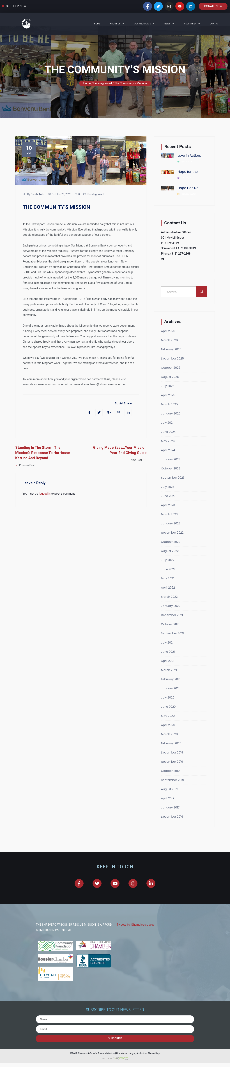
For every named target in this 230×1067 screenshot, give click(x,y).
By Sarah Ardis (36, 202)
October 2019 (170, 779)
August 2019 (169, 798)
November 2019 (172, 770)
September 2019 (172, 788)
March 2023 (169, 523)
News (169, 24)
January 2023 (170, 532)
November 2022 (172, 541)
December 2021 (172, 623)
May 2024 (168, 449)
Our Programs (144, 24)
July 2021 (167, 651)
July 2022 (167, 568)
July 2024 (167, 431)
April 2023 (168, 513)
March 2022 (169, 605)
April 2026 (168, 339)
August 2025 (170, 385)
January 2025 (170, 422)
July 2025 (167, 394)
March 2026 (169, 349)
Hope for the (188, 180)
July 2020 (167, 706)
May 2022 (168, 587)
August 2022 (170, 559)
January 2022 (170, 614)
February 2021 (171, 688)
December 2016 (172, 825)
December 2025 (172, 367)
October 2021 (170, 633)
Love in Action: (189, 164)
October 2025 (170, 376)
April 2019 (167, 807)
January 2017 (170, 816)
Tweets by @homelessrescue (136, 933)
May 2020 (168, 724)
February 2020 (171, 752)
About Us (117, 24)
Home (97, 23)
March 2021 (169, 678)
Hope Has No (188, 196)
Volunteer (192, 24)
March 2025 (169, 413)
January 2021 (170, 697)
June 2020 (168, 715)
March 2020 (169, 743)
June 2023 (168, 504)
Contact (215, 23)
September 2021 (172, 642)
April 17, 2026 (186, 170)
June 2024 (168, 440)
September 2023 (173, 486)
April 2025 (168, 404)
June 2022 (168, 578)
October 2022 (170, 550)
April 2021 (167, 669)
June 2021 (168, 660)
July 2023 (167, 495)
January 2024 (170, 468)
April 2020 (168, 733)
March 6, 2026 (187, 186)
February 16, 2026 (189, 202)
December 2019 (172, 761)
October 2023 (170, 477)
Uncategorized (95, 202)
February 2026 (171, 358)
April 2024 (168, 459)
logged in (44, 502)
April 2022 (168, 596)
